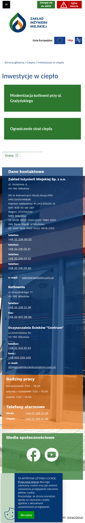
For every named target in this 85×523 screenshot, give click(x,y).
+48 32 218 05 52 (19, 258)
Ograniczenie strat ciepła (31, 128)
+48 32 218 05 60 (19, 268)
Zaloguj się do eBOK (46, 4)
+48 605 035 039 (19, 357)
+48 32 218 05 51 (19, 248)
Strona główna (14, 62)
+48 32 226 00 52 (20, 239)
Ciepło (31, 62)
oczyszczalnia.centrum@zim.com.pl (32, 367)
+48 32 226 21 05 (36, 413)
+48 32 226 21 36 (19, 307)
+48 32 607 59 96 (20, 316)
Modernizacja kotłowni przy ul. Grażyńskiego (36, 98)
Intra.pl (75, 517)
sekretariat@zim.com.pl (38, 277)
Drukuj (11, 155)
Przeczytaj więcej (28, 481)
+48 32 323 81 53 (19, 348)
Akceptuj (26, 514)
